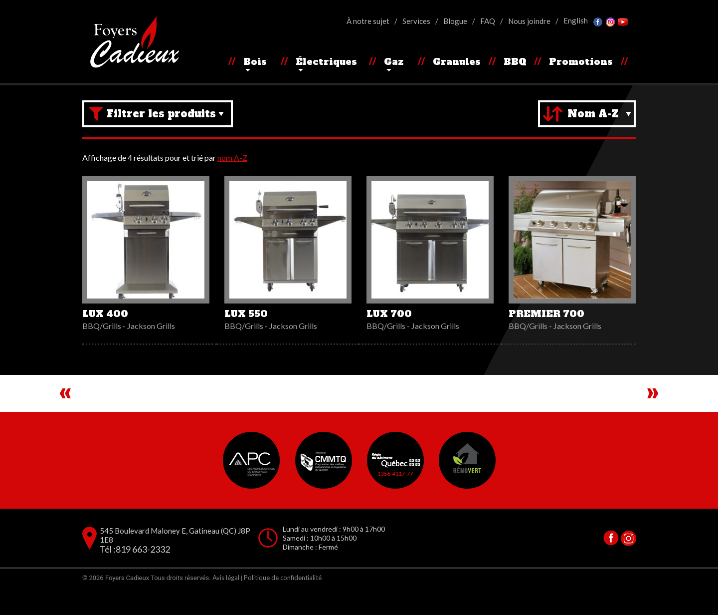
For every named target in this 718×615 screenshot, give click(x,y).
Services (416, 20)
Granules (457, 61)
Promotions (581, 61)
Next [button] (652, 407)
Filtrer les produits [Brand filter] (161, 114)
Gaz (393, 61)
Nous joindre (529, 20)
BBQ (515, 61)
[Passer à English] (575, 20)
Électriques (326, 61)
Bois (255, 61)
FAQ (487, 20)
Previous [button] (65, 407)
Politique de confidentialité (283, 606)
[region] (359, 407)
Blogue (455, 20)
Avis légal (225, 606)
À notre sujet (368, 20)
